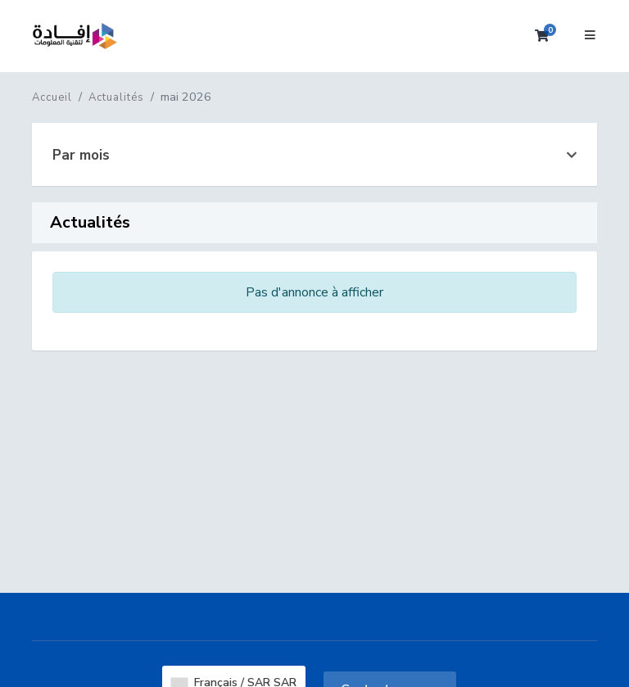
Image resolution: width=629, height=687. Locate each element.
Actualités (116, 97)
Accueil (52, 97)
